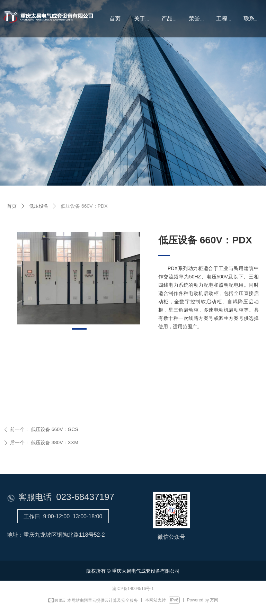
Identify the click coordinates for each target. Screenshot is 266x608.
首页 (12, 206)
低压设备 (38, 206)
